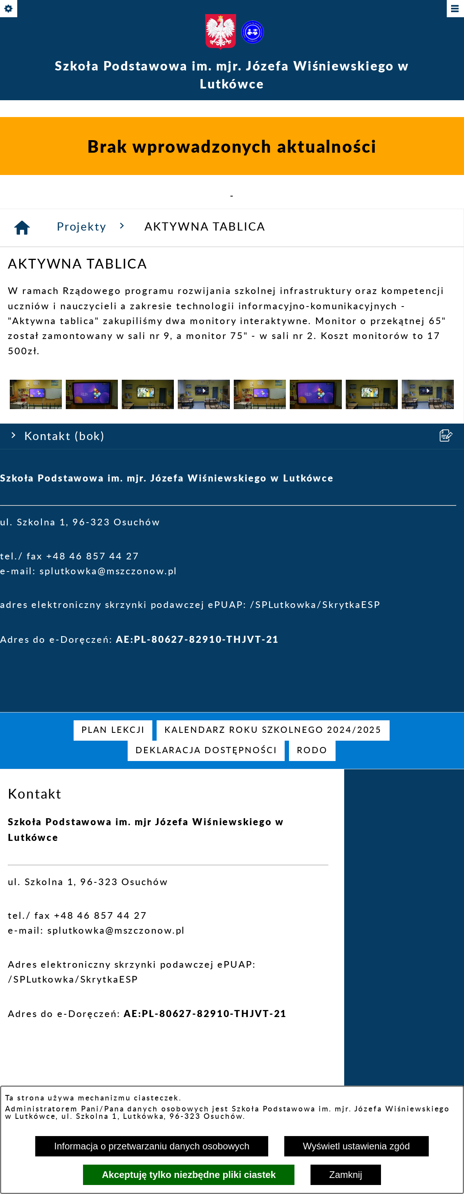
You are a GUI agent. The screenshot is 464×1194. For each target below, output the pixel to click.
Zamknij (345, 1174)
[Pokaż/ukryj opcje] (9, 9)
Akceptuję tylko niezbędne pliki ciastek (189, 1174)
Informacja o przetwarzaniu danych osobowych (151, 1146)
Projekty (93, 514)
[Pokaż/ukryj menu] (455, 9)
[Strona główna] (22, 516)
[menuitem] (113, 730)
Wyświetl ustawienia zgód (356, 1146)
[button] (36, 694)
